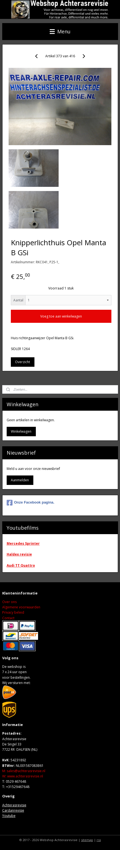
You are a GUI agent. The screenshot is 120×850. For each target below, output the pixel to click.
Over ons (9, 601)
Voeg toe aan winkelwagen (61, 316)
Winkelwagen (21, 431)
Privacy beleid (13, 612)
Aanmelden (20, 480)
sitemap (87, 840)
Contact (8, 618)
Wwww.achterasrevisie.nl (22, 776)
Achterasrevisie (14, 805)
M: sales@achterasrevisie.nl (23, 771)
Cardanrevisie (13, 810)
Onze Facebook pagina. (30, 502)
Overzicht (22, 362)
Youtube (9, 815)
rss (99, 840)
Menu (60, 31)
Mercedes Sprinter (23, 543)
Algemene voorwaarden (21, 607)
